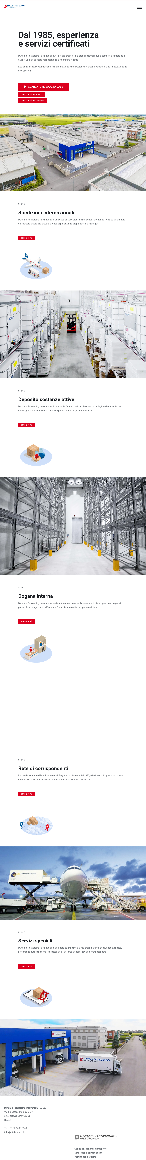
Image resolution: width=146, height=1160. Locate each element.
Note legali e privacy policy (88, 1152)
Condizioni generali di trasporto (90, 1148)
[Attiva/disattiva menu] (139, 7)
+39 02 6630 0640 (17, 1128)
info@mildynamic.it (14, 1132)
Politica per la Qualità (85, 1156)
